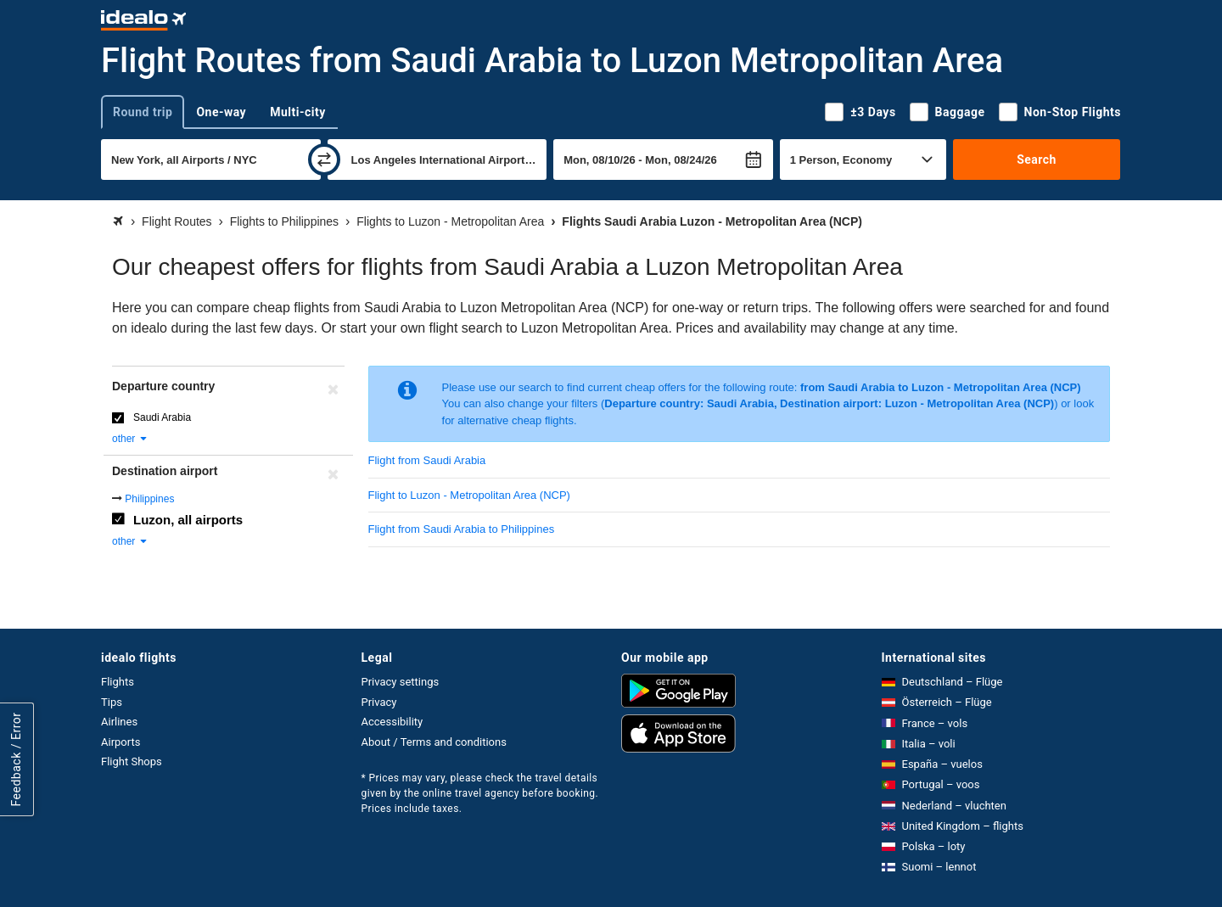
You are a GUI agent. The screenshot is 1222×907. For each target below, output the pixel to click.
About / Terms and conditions (434, 742)
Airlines (119, 721)
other (130, 439)
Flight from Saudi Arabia (427, 460)
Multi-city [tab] (298, 112)
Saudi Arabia (162, 417)
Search (1037, 159)
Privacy (379, 702)
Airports (120, 742)
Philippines (149, 499)
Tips (111, 702)
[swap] (324, 159)
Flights (117, 681)
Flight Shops (131, 761)
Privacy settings (401, 681)
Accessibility (392, 721)
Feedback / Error (16, 760)
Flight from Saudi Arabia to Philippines (461, 529)
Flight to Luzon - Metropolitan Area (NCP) (469, 495)
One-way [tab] (221, 112)
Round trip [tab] (142, 112)
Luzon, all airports (188, 519)
